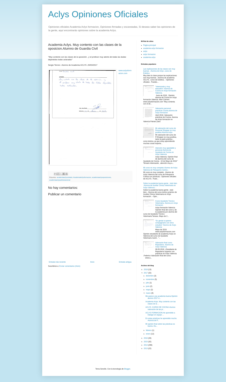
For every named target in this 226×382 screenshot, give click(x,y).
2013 (146, 348)
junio (148, 286)
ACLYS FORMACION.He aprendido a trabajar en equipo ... (160, 314)
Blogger (127, 369)
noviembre (150, 279)
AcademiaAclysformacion (82, 177)
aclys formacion (149, 54)
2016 (146, 338)
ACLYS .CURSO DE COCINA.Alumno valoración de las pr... (160, 308)
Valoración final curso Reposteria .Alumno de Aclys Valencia (164, 245)
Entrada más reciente (57, 262)
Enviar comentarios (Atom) (69, 266)
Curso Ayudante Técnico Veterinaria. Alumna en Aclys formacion (166, 203)
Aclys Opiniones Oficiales (98, 14)
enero (148, 334)
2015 (146, 342)
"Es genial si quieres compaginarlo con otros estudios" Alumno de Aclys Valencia (165, 224)
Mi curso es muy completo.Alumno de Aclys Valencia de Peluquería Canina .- (160, 169)
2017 (146, 273)
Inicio (92, 262)
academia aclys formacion (153, 48)
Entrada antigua (125, 262)
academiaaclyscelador (64, 177)
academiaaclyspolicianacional (59, 180)
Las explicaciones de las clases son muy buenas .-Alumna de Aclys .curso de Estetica (159, 71)
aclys (145, 51)
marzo (148, 293)
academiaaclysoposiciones (101, 177)
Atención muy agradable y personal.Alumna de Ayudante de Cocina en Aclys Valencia (165, 151)
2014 (146, 345)
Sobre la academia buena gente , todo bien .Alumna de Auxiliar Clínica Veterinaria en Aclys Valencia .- (160, 185)
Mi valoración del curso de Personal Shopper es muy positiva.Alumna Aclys (165, 130)
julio (148, 283)
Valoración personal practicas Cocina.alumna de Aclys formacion (166, 110)
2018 (146, 269)
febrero (149, 330)
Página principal (149, 45)
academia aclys (149, 57)
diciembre (150, 276)
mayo (148, 290)
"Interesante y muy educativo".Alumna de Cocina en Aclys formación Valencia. (165, 90)
